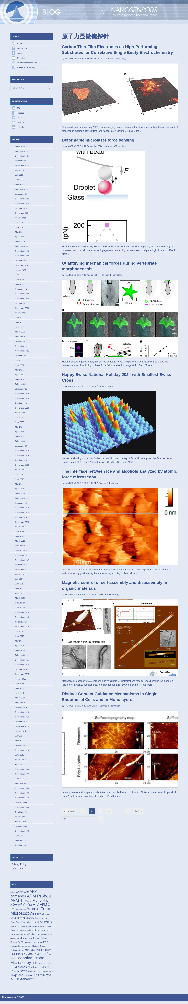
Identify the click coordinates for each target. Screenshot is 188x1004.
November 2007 (22, 776)
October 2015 (21, 671)
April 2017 (19, 595)
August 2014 (20, 733)
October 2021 (21, 356)
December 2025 (22, 156)
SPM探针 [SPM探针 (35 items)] (19, 973)
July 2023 (19, 275)
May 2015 (19, 690)
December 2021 (22, 347)
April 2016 (19, 647)
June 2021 (19, 366)
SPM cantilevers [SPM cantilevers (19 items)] (45, 966)
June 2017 (19, 585)
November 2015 (22, 667)
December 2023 (22, 252)
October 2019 (21, 461)
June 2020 (19, 423)
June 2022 (19, 318)
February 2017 (21, 604)
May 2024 (19, 233)
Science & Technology (26, 67)
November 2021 (22, 352)
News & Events (23, 48)
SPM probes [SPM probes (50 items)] (18, 970)
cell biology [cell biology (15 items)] (45, 917)
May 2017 (19, 590)
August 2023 (20, 271)
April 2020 (19, 433)
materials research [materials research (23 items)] (41, 933)
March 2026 (20, 147)
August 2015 (20, 681)
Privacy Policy (19, 867)
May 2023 (19, 285)
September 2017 (22, 571)
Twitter (19, 118)
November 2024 (22, 204)
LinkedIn (20, 127)
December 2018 (22, 509)
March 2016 (20, 652)
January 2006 (21, 805)
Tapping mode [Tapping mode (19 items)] (32, 974)
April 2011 (19, 767)
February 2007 (21, 786)
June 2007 (19, 781)
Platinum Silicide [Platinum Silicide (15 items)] (38, 949)
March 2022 (20, 333)
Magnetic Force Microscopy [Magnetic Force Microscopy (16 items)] (31, 929)
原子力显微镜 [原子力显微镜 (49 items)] (43, 978)
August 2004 (20, 824)
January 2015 (21, 709)
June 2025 (19, 180)
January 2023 (21, 290)
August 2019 (20, 471)
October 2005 (21, 814)
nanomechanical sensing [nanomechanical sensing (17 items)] (21, 949)
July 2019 (19, 476)
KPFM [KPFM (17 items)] (46, 925)
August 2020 (20, 414)
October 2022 (21, 304)
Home (19, 44)
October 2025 (21, 161)
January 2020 (21, 447)
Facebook (21, 113)
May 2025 (19, 185)
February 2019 (21, 500)
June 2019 (19, 480)
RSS (19, 108)
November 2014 (22, 719)
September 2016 (22, 628)
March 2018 (20, 542)
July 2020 (19, 418)
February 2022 (21, 337)
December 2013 (22, 752)
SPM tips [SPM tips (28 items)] (32, 970)
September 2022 (22, 309)
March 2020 (20, 438)
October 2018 (21, 519)
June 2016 (19, 638)
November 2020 (22, 399)
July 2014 (19, 738)
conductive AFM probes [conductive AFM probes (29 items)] (23, 920)
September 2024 (22, 213)
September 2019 (22, 466)
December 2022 (22, 294)
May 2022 (19, 323)
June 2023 (19, 280)
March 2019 (20, 495)
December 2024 (22, 199)
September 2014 (22, 728)
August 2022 (20, 314)
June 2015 (19, 686)
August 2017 (20, 576)
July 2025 (19, 175)
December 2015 (22, 662)
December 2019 (22, 452)
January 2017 (21, 609)
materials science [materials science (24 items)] (19, 937)
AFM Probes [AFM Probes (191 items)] (39, 898)
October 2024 (21, 209)
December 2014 (22, 714)
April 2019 (19, 490)
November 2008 (22, 771)
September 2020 (22, 409)
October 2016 (21, 624)
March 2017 (20, 600)
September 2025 (22, 166)
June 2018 (19, 533)
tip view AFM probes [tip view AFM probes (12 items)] (46, 974)
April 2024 (19, 237)
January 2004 (21, 829)
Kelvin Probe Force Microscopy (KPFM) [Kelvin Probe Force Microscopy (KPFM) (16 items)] (26, 925)
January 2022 (21, 342)
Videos (19, 53)
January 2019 (21, 504)
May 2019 (19, 485)
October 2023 (21, 261)
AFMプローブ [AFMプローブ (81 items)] (28, 907)
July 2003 (19, 838)
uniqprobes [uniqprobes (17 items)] (28, 978)
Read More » (151, 131)
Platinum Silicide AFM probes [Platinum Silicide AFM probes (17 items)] (22, 953)
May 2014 (19, 743)
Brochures (21, 58)
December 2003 (22, 833)
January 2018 (21, 552)
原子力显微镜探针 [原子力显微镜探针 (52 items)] (22, 982)
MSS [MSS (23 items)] (45, 945)
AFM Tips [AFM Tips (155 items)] (19, 903)
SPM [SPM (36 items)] (34, 965)
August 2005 (20, 819)
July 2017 (19, 581)
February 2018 (21, 547)
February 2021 (21, 385)
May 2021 (19, 371)
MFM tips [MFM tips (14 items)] (38, 945)
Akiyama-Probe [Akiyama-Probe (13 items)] (20, 912)
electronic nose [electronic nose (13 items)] (42, 921)
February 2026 (21, 151)
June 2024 (19, 228)
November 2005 (22, 809)
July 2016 (19, 633)
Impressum (18, 871)
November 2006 (22, 795)
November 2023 (22, 256)
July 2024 (19, 223)
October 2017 (21, 566)
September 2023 (22, 266)
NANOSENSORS (73, 58)
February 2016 (21, 657)
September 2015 (22, 676)
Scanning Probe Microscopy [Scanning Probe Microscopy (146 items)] (27, 963)
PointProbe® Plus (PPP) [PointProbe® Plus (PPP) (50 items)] (32, 956)
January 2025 (21, 194)
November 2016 (22, 619)
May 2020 (19, 428)
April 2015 (19, 695)
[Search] (31, 88)
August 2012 (20, 762)
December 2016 (22, 614)
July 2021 (19, 361)
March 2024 (20, 242)
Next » (138, 811)
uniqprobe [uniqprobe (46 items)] (16, 978)
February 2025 (21, 189)
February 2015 (21, 705)
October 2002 (21, 848)
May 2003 (19, 843)
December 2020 (22, 395)
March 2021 (20, 380)
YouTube (20, 122)
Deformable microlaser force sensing (98, 140)
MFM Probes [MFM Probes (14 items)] (30, 945)
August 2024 (20, 218)
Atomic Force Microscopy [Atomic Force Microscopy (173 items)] (30, 914)
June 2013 (19, 757)
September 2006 (22, 800)
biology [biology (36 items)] (36, 916)
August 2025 (20, 170)
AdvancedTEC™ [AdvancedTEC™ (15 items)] (17, 895)
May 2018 (19, 538)
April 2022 (19, 328)
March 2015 (20, 700)
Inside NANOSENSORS (27, 63)
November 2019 (22, 457)
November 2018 (22, 514)
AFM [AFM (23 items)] (26, 894)
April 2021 (19, 375)
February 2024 (21, 247)
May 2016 (19, 643)
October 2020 (21, 404)
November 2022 (22, 299)
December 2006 (22, 790)
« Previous (69, 811)
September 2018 (22, 523)
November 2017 (22, 562)
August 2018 (20, 528)
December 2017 (22, 557)
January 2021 (21, 390)
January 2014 (21, 748)
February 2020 (21, 442)
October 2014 (21, 724)
